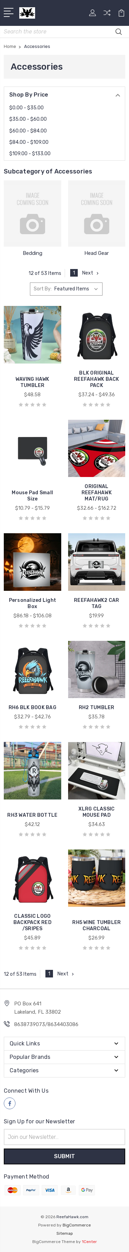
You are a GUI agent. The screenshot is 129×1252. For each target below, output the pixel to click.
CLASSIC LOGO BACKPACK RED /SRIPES (32, 922)
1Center (89, 1241)
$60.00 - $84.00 (28, 131)
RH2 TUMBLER (97, 708)
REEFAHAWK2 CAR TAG (96, 603)
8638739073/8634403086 (46, 1024)
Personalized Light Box (32, 603)
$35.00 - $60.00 (28, 119)
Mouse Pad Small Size (32, 496)
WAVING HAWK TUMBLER (32, 382)
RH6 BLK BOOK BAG (32, 708)
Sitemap (64, 1233)
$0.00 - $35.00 (26, 108)
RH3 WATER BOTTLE (32, 815)
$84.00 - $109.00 (29, 142)
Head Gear (96, 253)
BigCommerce (77, 1225)
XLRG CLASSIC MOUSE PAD (96, 812)
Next (91, 273)
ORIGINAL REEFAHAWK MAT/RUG (97, 493)
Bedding (32, 253)
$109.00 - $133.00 (30, 154)
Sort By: (43, 289)
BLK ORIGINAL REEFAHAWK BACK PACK (96, 379)
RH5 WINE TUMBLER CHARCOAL (96, 926)
